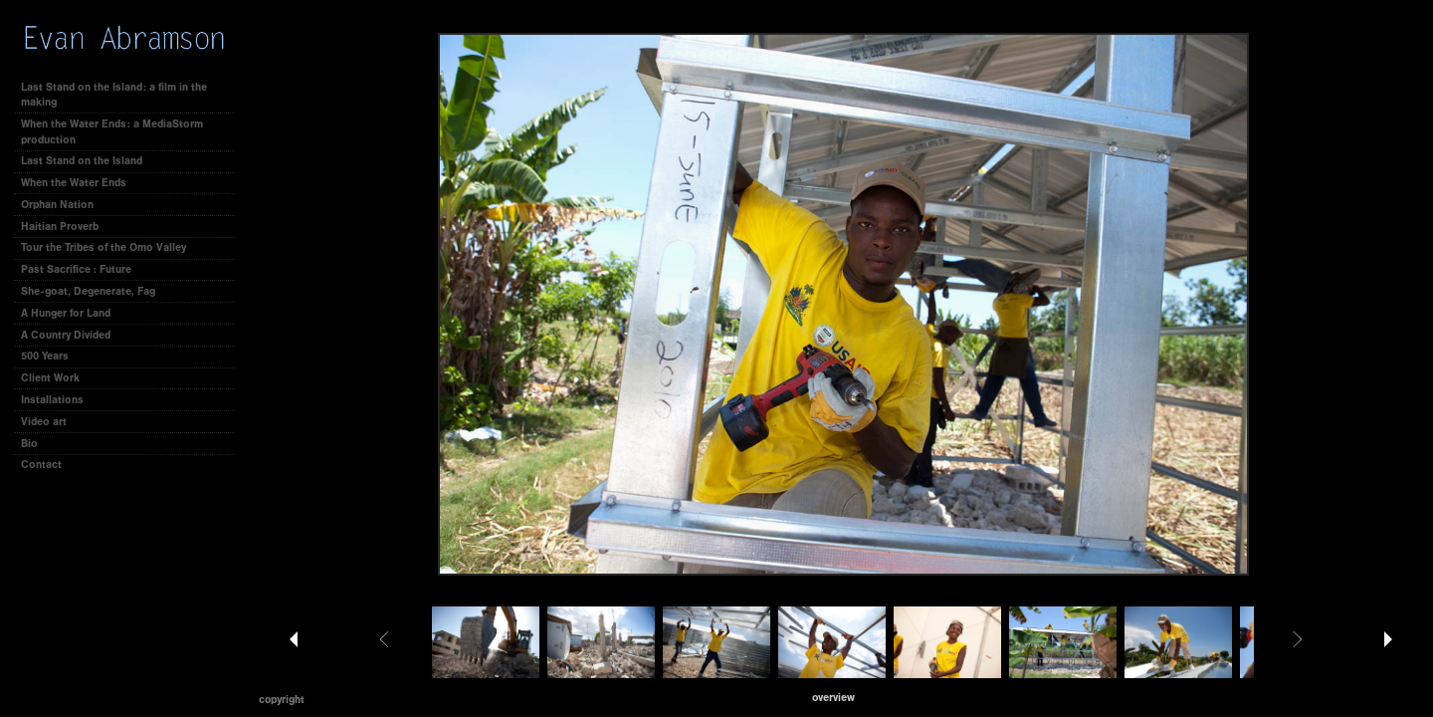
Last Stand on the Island (81, 160)
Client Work (57, 377)
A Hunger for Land (65, 313)
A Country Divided (65, 335)
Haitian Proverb (60, 226)
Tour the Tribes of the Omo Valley (103, 247)
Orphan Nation (57, 204)
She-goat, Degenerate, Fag (88, 291)
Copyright (282, 699)
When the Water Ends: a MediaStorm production (112, 132)
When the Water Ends (73, 182)
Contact (41, 464)
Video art (44, 421)
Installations (52, 399)
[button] (833, 697)
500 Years (45, 356)
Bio (29, 443)
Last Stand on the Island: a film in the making (114, 95)
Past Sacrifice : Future (76, 269)
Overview (833, 697)
